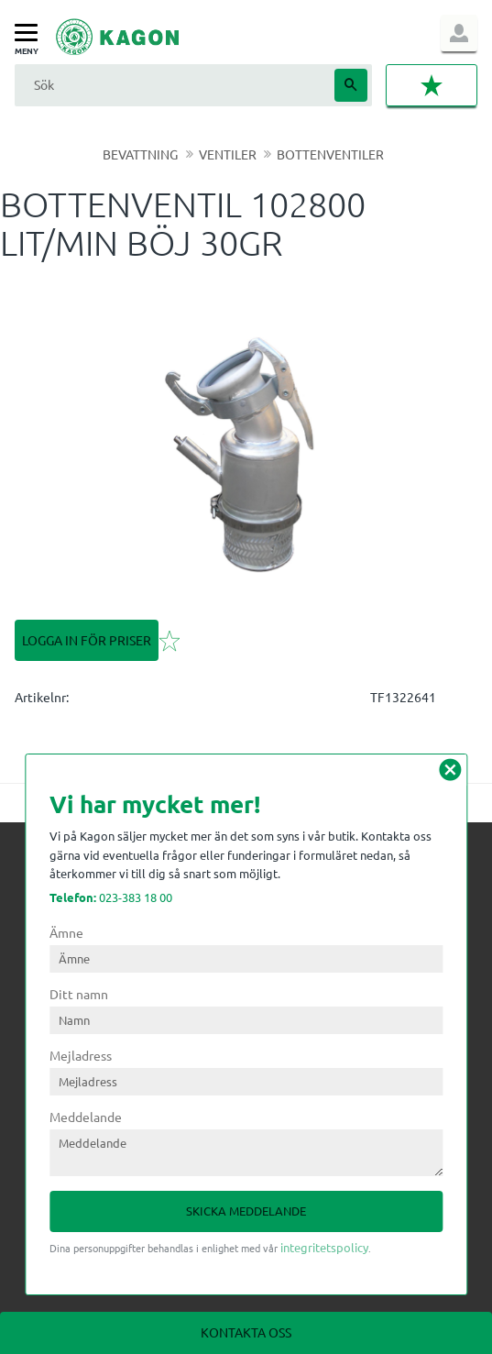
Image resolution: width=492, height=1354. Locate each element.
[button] (31, 33)
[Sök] (350, 85)
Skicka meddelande (246, 1210)
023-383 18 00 (110, 897)
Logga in (459, 33)
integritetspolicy (324, 1247)
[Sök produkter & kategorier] (172, 84)
